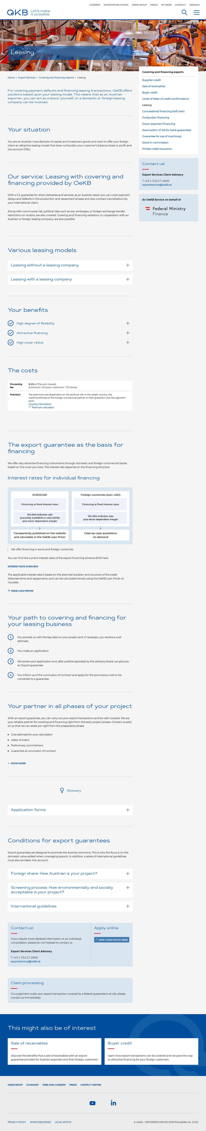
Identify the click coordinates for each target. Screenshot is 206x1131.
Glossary (70, 790)
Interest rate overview (23, 566)
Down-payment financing (158, 123)
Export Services (26, 77)
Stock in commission (155, 142)
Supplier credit (151, 80)
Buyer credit (149, 92)
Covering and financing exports (56, 77)
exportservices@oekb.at (25, 961)
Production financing (155, 117)
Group (15, 1084)
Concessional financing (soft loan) (163, 111)
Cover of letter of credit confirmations (165, 98)
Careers (94, 4)
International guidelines (70, 906)
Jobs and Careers (54, 1084)
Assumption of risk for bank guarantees (166, 130)
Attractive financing (73, 333)
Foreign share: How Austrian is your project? (70, 874)
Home (11, 77)
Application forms (70, 810)
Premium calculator (43, 407)
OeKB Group (139, 4)
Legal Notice (63, 1122)
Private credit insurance (157, 148)
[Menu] (197, 12)
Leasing (147, 105)
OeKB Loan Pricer (22, 590)
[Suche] (184, 12)
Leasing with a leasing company (70, 279)
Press (154, 4)
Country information (40, 404)
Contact (180, 4)
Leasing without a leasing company (70, 265)
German (194, 4)
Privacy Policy (17, 1122)
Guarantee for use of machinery (161, 136)
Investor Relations (116, 4)
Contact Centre (90, 1084)
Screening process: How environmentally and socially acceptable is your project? (70, 890)
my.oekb (166, 4)
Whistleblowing (40, 1122)
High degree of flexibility (73, 323)
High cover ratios (73, 342)
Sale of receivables (153, 86)
